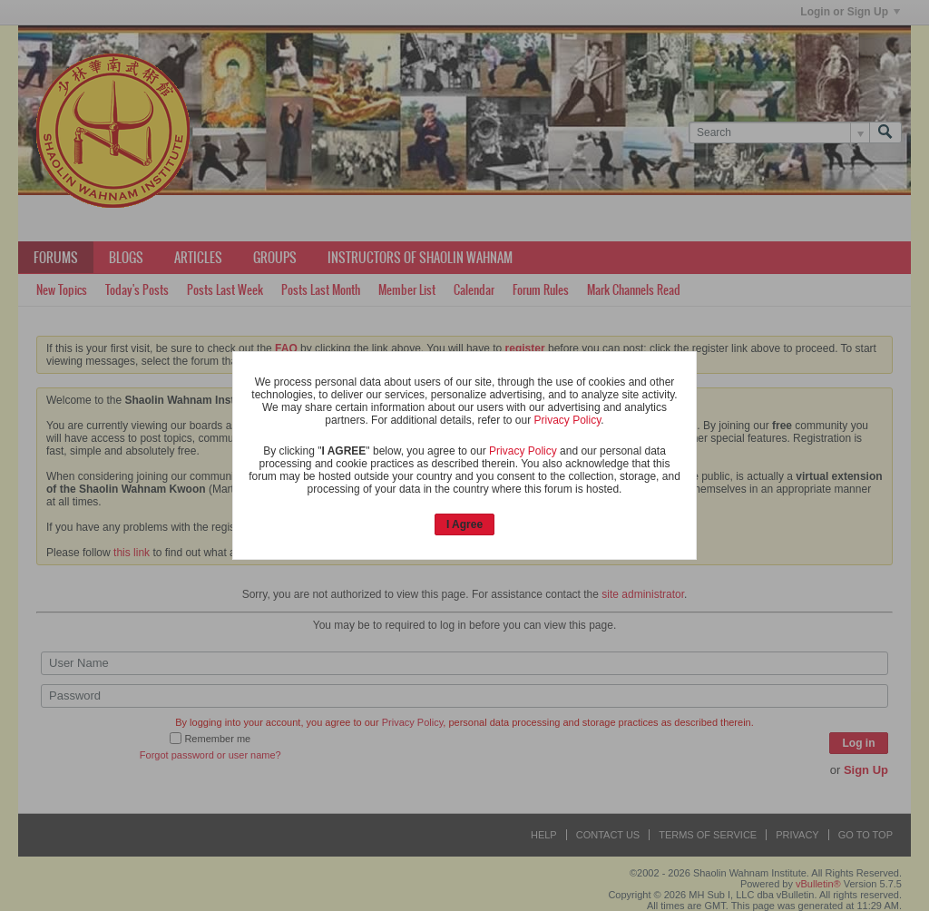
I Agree (464, 524)
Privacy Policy (567, 420)
